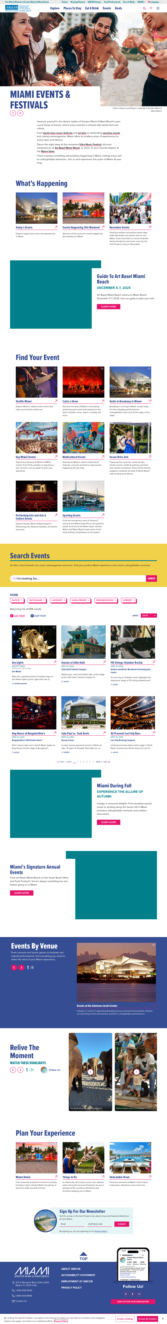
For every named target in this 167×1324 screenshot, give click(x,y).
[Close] (163, 1318)
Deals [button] (118, 8)
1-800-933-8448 (24, 1295)
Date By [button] (16, 600)
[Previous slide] (14, 968)
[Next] (98, 762)
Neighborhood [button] (104, 600)
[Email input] (71, 1224)
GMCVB (141, 2)
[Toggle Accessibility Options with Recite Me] (158, 8)
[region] (83, 1319)
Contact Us (21, 1301)
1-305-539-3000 (24, 1290)
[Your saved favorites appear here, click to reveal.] (151, 8)
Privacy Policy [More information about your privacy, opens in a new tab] (60, 1321)
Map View (38, 616)
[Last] (106, 762)
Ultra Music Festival (90, 144)
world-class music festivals (58, 133)
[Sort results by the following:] (149, 615)
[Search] (78, 578)
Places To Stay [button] (72, 8)
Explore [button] (55, 8)
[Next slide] (21, 968)
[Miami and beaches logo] (32, 1272)
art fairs (82, 133)
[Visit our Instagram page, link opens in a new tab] (125, 1294)
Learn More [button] (108, 306)
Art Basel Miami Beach (67, 148)
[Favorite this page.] (13, 113)
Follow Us (54, 1070)
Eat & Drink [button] (92, 8)
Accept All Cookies (148, 1318)
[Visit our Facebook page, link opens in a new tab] (132, 1294)
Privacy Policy (101, 1231)
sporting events (112, 133)
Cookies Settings (125, 1318)
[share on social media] (20, 113)
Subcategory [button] (79, 600)
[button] (144, 8)
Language (154, 2)
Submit (122, 1224)
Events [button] (107, 8)
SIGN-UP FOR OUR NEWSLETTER (133, 1301)
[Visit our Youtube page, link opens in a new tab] (139, 1294)
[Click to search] (14, 578)
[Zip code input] (99, 1224)
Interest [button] (127, 600)
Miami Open (48, 151)
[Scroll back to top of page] (83, 1257)
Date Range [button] (35, 600)
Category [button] (57, 600)
